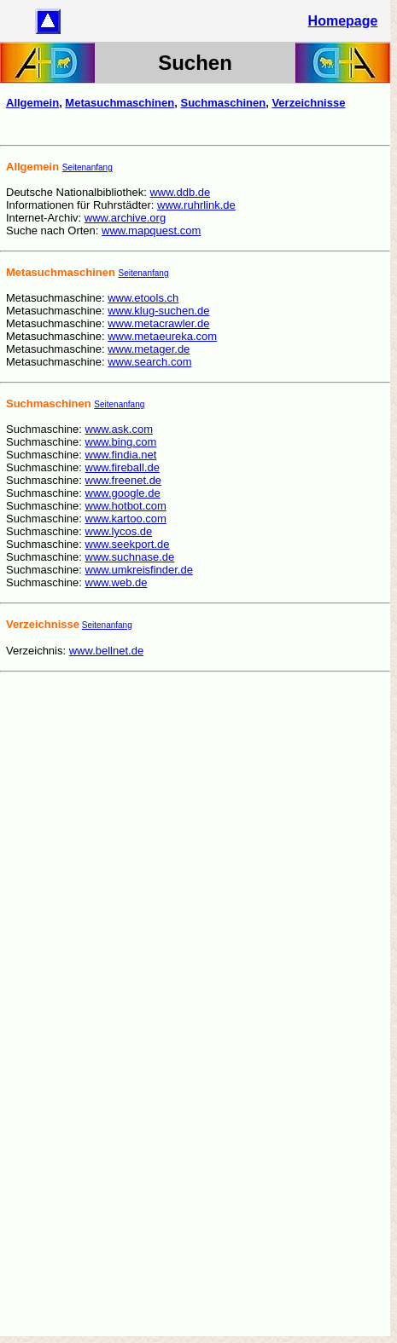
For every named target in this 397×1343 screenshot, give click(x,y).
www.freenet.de (123, 480)
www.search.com (149, 361)
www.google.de (123, 493)
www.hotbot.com (125, 505)
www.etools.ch (143, 297)
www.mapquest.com (151, 230)
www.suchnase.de (130, 556)
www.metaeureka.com (162, 336)
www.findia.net (121, 454)
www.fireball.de (122, 467)
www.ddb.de (179, 192)
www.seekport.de (127, 544)
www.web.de (116, 582)
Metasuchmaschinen (119, 102)
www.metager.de (149, 349)
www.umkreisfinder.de (139, 569)
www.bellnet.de (106, 650)
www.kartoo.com (125, 518)
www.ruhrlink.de (196, 205)
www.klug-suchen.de (158, 310)
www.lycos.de (119, 531)
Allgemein (32, 102)
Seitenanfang (87, 167)
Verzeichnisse (308, 102)
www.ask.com (119, 429)
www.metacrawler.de (158, 323)
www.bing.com (121, 441)
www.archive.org (125, 217)
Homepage (343, 21)
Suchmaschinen (223, 102)
